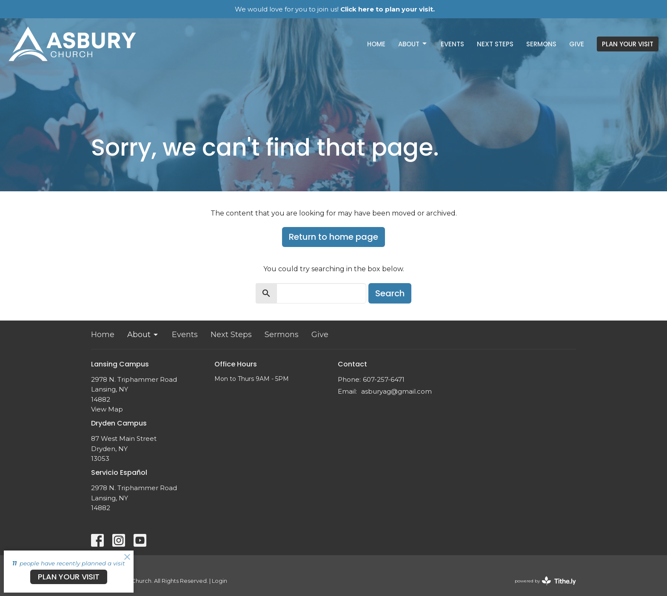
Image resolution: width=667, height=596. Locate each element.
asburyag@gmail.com (396, 391)
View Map (107, 409)
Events (452, 44)
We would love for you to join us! (335, 9)
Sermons (541, 44)
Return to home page (333, 237)
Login (219, 581)
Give (576, 44)
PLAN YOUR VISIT (627, 44)
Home (376, 44)
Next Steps (495, 44)
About (413, 44)
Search (390, 293)
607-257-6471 (384, 379)
